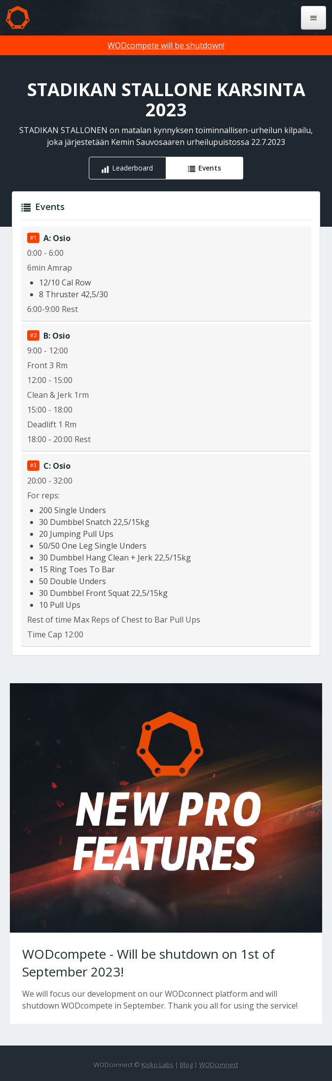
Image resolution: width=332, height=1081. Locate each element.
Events (209, 168)
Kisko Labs (158, 1064)
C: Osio (57, 465)
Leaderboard (132, 168)
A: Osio (57, 238)
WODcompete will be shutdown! (166, 45)
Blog (186, 1064)
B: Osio (56, 335)
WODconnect (218, 1064)
